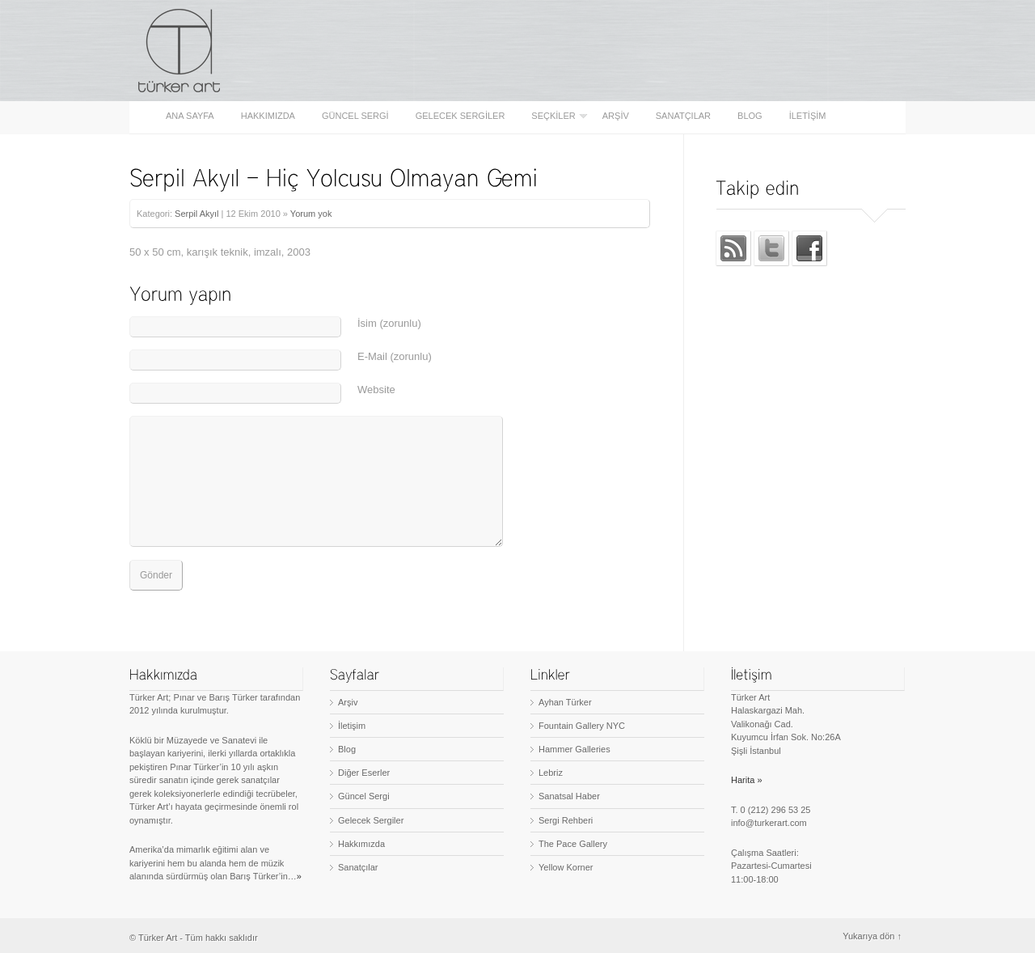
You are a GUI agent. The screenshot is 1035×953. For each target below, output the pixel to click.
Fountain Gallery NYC (582, 726)
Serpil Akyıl (196, 213)
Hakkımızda (268, 116)
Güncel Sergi (355, 116)
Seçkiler (554, 116)
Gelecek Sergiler (460, 116)
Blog (750, 116)
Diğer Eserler (364, 772)
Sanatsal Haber (569, 796)
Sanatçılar (683, 116)
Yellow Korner (566, 867)
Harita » (747, 780)
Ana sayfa (190, 116)
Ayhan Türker (565, 702)
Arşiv (615, 116)
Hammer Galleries (574, 749)
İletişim (807, 116)
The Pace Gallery (573, 844)
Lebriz (551, 772)
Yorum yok (311, 213)
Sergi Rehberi (566, 820)
